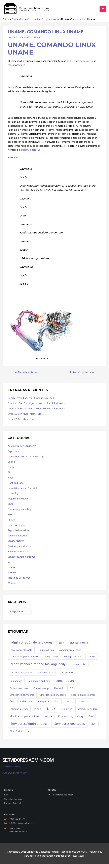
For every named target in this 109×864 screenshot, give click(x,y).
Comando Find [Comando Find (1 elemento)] (45, 672)
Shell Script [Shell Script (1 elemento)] (16, 731)
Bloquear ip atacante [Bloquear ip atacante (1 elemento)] (21, 650)
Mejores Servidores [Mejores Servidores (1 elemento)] (88, 709)
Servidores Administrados (21, 556)
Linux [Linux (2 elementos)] (51, 709)
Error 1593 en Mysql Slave (21, 419)
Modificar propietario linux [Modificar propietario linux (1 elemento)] (24, 716)
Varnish (12, 572)
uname (11, 37)
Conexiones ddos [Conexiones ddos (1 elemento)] (19, 688)
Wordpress (13, 583)
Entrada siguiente (82, 372)
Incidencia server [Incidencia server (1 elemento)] (19, 709)
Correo (11, 461)
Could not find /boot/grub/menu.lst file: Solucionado (36, 403)
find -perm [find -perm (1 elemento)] (43, 701)
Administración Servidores (22, 445)
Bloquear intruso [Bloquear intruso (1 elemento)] (79, 642)
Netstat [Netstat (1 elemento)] (48, 716)
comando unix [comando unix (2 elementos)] (66, 681)
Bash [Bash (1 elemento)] (61, 642)
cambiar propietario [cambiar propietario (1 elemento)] (70, 650)
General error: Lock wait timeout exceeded (31, 398)
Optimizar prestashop (20, 509)
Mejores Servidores (18, 498)
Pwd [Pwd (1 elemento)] (91, 716)
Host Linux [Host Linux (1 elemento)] (84, 701)
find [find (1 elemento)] (12, 701)
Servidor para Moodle (19, 546)
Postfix (11, 519)
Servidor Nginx (16, 540)
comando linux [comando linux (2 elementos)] (70, 672)
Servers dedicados (17, 535)
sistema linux (81, 61)
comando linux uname (29, 37)
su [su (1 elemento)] (29, 731)
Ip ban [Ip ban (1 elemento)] (37, 709)
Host (10, 477)
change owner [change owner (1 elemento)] (51, 656)
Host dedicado (16, 482)
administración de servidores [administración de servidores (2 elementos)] (31, 642)
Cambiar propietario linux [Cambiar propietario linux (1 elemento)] (24, 656)
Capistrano (14, 451)
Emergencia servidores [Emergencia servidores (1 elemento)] (22, 694)
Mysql (11, 503)
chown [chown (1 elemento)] (92, 656)
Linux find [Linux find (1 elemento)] (66, 709)
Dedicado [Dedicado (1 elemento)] (59, 688)
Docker (11, 467)
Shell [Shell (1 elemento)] (93, 723)
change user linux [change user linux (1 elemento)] (73, 656)
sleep (10, 562)
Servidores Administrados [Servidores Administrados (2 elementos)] (28, 724)
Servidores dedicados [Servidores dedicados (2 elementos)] (69, 724)
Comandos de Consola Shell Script (26, 456)
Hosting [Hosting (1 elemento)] (69, 701)
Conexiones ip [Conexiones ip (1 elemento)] (41, 688)
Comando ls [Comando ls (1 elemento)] (16, 681)
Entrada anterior (26, 372)
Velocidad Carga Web (19, 577)
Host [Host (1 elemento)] (56, 701)
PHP (10, 514)
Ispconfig (13, 493)
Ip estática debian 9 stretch (23, 488)
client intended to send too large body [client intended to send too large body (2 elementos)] (38, 664)
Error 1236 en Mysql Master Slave (26, 413)
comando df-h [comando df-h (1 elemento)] (79, 664)
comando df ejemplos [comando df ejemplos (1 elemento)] (21, 672)
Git (9, 472)
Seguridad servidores (19, 530)
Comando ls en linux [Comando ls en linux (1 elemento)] (39, 681)
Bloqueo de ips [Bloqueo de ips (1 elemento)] (46, 650)
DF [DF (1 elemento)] (71, 688)
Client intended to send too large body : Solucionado (36, 408)
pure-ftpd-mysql (17, 525)
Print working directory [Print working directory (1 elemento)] (70, 716)
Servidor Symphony (18, 551)
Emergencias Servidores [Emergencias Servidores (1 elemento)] (53, 694)
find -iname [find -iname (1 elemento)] (26, 701)
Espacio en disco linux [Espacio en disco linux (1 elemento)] (83, 694)
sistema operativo (31, 149)
